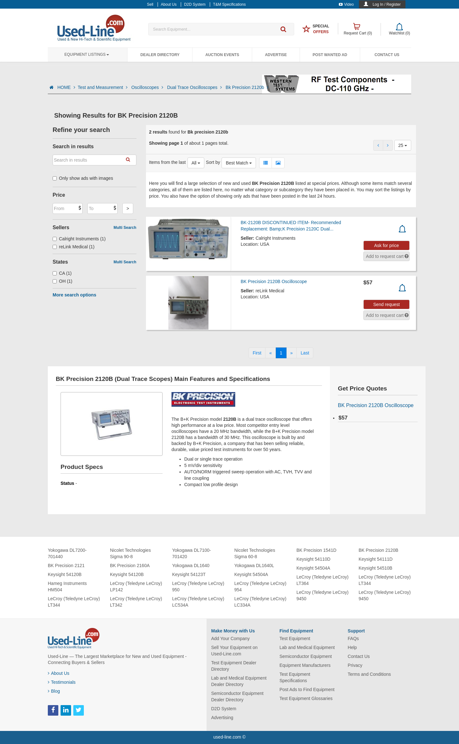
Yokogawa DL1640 (190, 565)
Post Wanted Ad (330, 55)
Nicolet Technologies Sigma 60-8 (254, 553)
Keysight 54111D (376, 559)
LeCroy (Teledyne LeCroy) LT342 (136, 602)
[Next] (291, 352)
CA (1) (62, 273)
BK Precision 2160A (130, 565)
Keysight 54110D (313, 559)
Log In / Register (387, 4)
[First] (257, 352)
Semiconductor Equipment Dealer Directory (237, 696)
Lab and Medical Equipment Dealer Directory (239, 681)
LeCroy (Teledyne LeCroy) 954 (260, 586)
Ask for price (386, 245)
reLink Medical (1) (73, 246)
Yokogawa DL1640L (254, 565)
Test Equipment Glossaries (306, 698)
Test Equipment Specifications (295, 677)
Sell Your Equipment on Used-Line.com (234, 650)
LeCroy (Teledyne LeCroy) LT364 (322, 580)
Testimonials (62, 682)
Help (352, 647)
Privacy (355, 665)
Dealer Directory (159, 55)
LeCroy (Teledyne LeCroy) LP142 (136, 586)
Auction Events (222, 55)
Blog (54, 691)
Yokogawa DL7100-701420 (191, 553)
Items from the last (167, 162)
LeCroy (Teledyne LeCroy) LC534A (198, 602)
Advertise (276, 55)
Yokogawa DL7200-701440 (67, 553)
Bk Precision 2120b (247, 87)
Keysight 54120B (65, 574)
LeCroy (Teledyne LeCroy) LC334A (260, 602)
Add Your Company (230, 638)
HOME (66, 87)
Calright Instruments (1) (79, 238)
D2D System (224, 708)
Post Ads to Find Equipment (307, 689)
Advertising (222, 717)
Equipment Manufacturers (305, 665)
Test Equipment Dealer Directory (234, 666)
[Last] (304, 352)
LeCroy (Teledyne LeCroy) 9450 (322, 595)
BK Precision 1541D (316, 550)
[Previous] (270, 352)
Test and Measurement (103, 87)
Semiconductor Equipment (306, 656)
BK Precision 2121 (66, 565)
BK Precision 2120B (378, 550)
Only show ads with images (83, 178)
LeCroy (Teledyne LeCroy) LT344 (74, 602)
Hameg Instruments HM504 (67, 586)
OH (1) (62, 281)
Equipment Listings (86, 54)
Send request (386, 304)
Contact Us (387, 55)
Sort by (213, 162)
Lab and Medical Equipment (307, 647)
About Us (58, 673)
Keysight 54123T (189, 574)
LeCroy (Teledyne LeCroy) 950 (198, 586)
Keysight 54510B (375, 568)
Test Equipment (295, 638)
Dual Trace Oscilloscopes (195, 87)
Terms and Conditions (369, 674)
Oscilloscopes (147, 87)
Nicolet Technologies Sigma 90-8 (130, 553)
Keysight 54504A (251, 574)
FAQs (353, 638)
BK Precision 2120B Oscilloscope (274, 281)
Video (346, 4)
